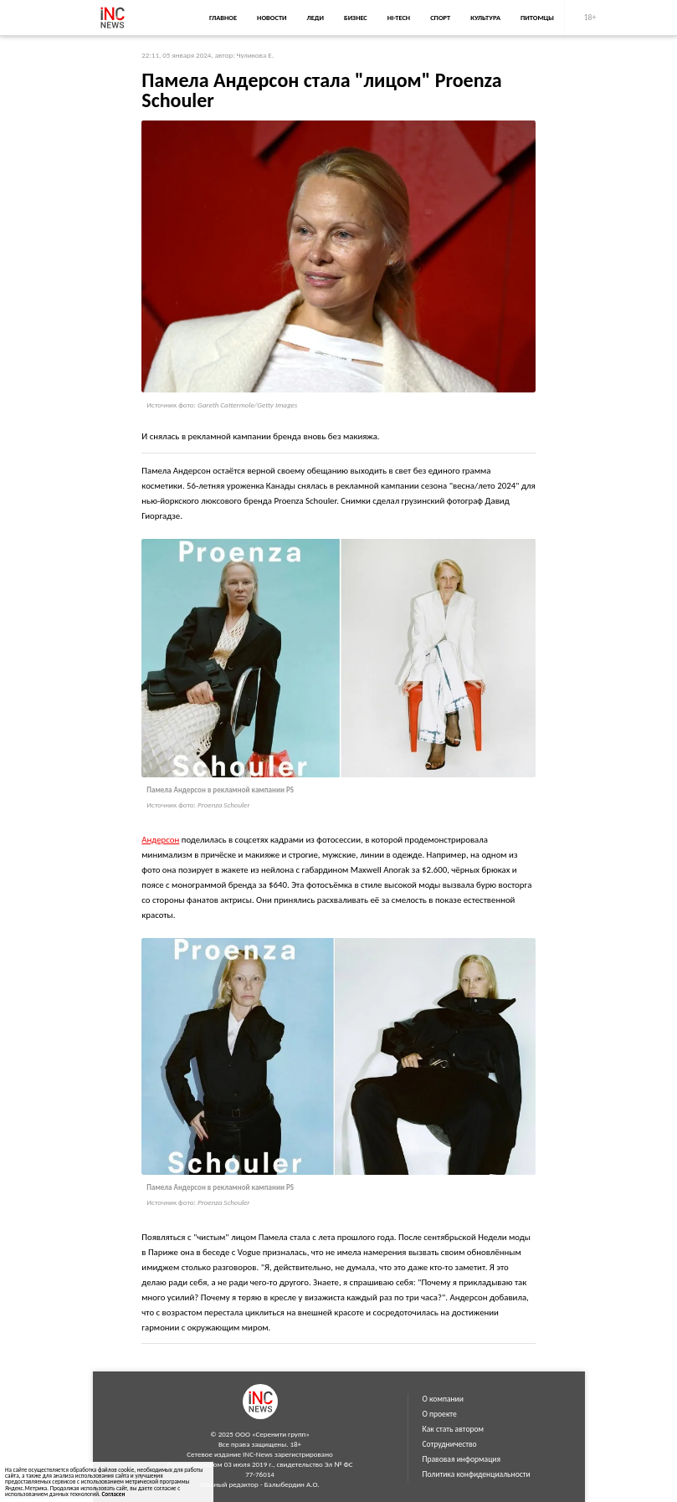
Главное (223, 17)
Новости (271, 17)
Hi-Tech (398, 17)
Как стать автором (454, 1429)
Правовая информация (462, 1459)
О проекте (440, 1414)
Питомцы (537, 17)
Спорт (440, 17)
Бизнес (355, 17)
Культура (485, 17)
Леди (315, 17)
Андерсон (160, 839)
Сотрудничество (450, 1444)
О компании (443, 1399)
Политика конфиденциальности (477, 1474)
